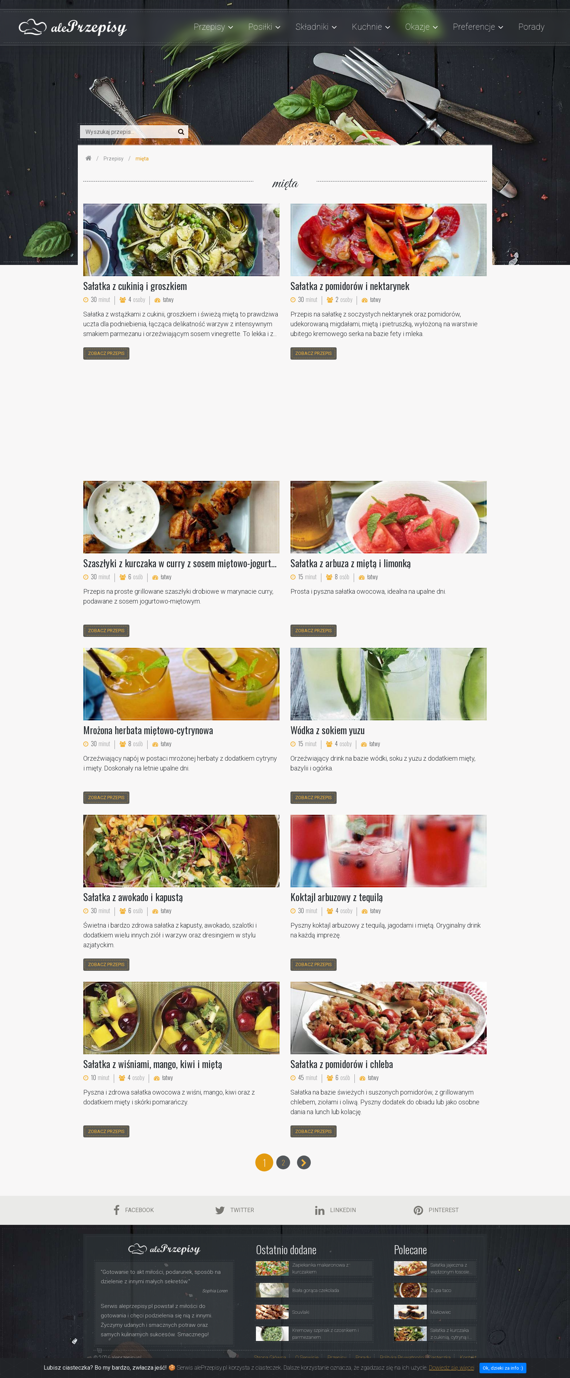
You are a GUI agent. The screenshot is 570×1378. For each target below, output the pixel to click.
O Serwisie (306, 1358)
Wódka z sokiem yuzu (327, 730)
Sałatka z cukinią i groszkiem (135, 285)
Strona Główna (270, 1358)
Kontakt (468, 1358)
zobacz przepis (106, 353)
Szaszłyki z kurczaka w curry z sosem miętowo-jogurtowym (187, 563)
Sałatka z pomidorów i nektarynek (349, 285)
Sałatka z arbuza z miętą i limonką (350, 563)
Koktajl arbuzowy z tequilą (336, 897)
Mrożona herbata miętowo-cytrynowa (148, 730)
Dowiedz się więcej (451, 1367)
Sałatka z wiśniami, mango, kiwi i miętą (152, 1063)
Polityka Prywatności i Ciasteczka (415, 1358)
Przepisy (337, 1358)
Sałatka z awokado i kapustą (133, 897)
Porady (531, 27)
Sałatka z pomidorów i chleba (341, 1063)
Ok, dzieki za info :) (503, 1368)
